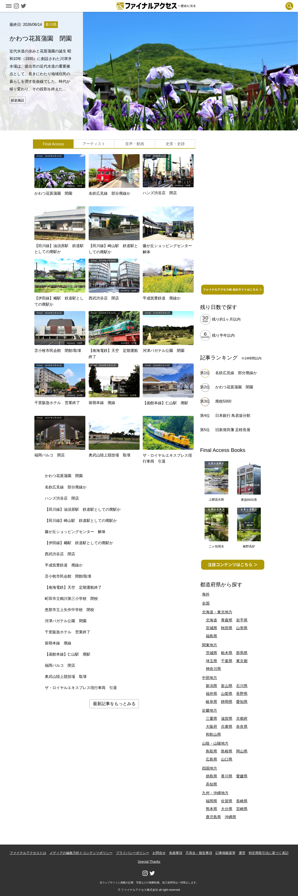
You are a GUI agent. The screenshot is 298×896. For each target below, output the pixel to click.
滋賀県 (226, 719)
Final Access (53, 144)
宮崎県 (242, 809)
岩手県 (242, 620)
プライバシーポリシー (132, 853)
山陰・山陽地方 (215, 743)
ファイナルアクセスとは (28, 853)
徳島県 (211, 776)
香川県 (226, 776)
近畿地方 (209, 710)
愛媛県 (242, 776)
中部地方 (209, 678)
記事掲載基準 (225, 853)
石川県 (242, 686)
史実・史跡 (175, 144)
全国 (206, 603)
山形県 (242, 628)
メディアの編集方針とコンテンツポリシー (81, 853)
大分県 (226, 809)
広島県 (211, 759)
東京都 (242, 661)
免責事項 (175, 853)
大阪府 (211, 727)
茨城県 (211, 653)
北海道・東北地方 (217, 612)
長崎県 (242, 801)
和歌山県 (213, 734)
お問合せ (159, 853)
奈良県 (242, 727)
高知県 (211, 784)
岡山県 (242, 751)
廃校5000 (223, 401)
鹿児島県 (213, 817)
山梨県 (226, 694)
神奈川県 (213, 669)
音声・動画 (134, 144)
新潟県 (211, 686)
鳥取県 (211, 751)
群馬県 (242, 653)
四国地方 (209, 768)
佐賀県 (226, 801)
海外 (206, 594)
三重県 (211, 719)
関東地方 (209, 645)
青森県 (226, 620)
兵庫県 (226, 727)
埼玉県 (211, 661)
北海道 (211, 620)
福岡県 (211, 801)
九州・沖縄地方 (215, 793)
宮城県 (211, 628)
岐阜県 (211, 702)
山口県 (226, 759)
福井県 (211, 694)
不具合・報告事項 (199, 853)
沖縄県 (230, 817)
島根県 (226, 751)
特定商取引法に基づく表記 (269, 853)
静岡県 (226, 702)
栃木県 (226, 653)
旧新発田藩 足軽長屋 (232, 430)
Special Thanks (149, 862)
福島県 (211, 636)
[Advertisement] (232, 210)
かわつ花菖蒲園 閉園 (234, 387)
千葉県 (226, 661)
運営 (242, 853)
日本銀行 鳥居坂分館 (232, 416)
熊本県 (211, 809)
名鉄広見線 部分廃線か (236, 373)
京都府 (242, 719)
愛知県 (242, 702)
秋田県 (226, 628)
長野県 (242, 694)
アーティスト (94, 144)
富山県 (226, 686)
